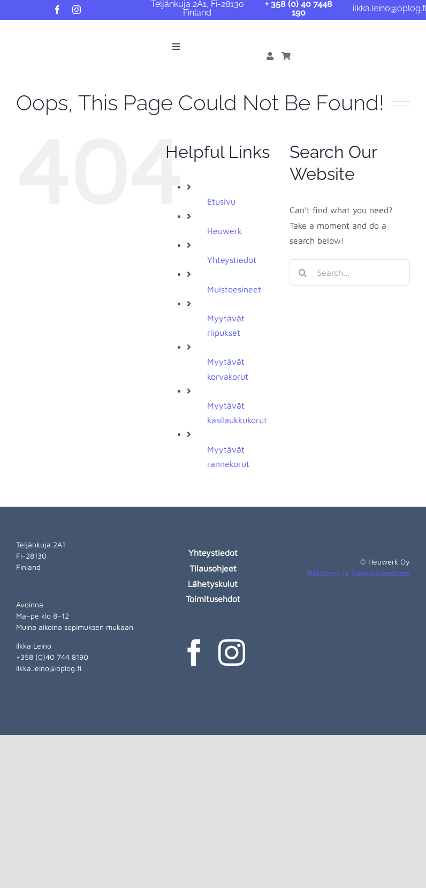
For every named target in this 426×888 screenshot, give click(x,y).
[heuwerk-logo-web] (30, 32)
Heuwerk (224, 231)
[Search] (303, 272)
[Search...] (350, 272)
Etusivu (221, 201)
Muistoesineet (234, 289)
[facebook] (57, 9)
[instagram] (76, 9)
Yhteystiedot (231, 260)
